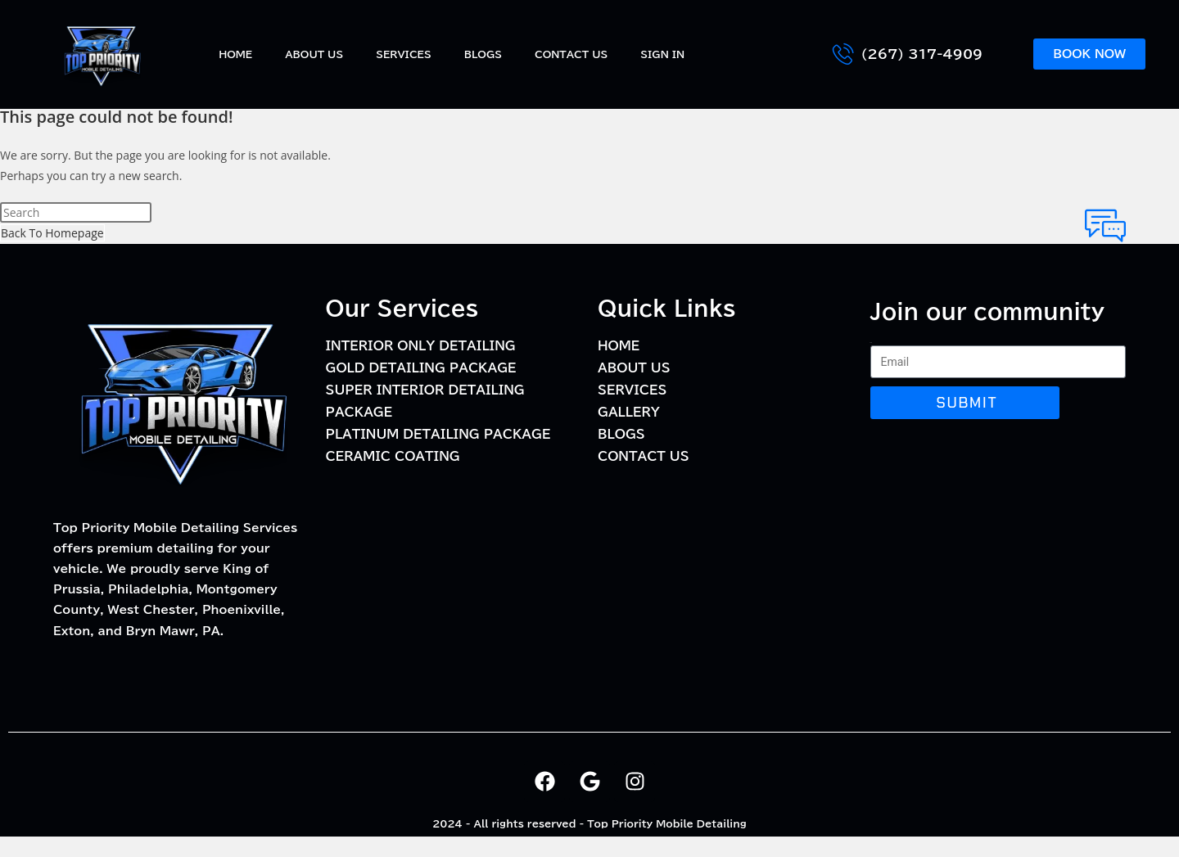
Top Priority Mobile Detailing (667, 823)
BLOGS (483, 54)
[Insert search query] (75, 212)
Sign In (662, 54)
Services (403, 54)
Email (871, 342)
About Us (314, 54)
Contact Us (571, 54)
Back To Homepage (52, 233)
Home (235, 54)
